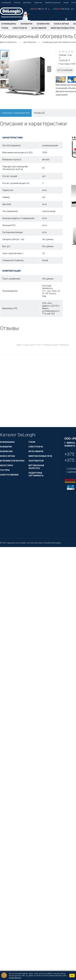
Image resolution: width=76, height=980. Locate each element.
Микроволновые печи (62, 28)
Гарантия (38, 3)
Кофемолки (43, 24)
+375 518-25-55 (61, 9)
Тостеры (5, 470)
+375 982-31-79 (38, 9)
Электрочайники (9, 475)
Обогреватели (29, 42)
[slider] (66, 51)
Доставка (27, 3)
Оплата (17, 3)
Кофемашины (8, 24)
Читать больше (15, 978)
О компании (6, 3)
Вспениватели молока (12, 461)
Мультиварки (38, 28)
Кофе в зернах (61, 24)
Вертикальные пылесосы (36, 466)
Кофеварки (26, 24)
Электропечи (20, 28)
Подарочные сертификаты (35, 474)
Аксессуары (6, 465)
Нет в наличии (64, 70)
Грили (4, 28)
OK (72, 975)
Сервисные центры (53, 3)
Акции (66, 3)
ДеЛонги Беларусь (8, 42)
